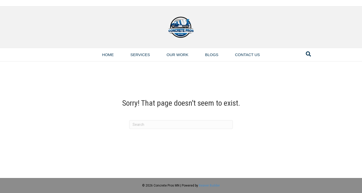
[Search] (308, 54)
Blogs (212, 54)
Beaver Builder (209, 185)
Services (140, 54)
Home (108, 54)
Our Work (177, 54)
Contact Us (247, 54)
